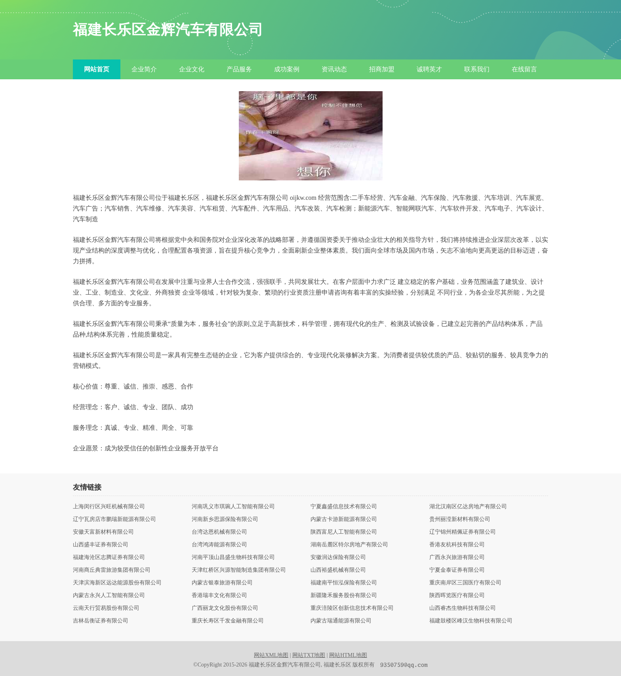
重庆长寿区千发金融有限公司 (228, 621)
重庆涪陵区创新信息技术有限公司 (352, 608)
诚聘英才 (429, 69)
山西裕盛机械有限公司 (338, 570)
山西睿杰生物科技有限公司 (462, 608)
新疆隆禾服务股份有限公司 (343, 595)
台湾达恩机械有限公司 (219, 532)
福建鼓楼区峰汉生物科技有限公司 (470, 621)
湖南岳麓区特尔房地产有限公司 (349, 545)
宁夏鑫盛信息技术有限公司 (343, 506)
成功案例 (286, 69)
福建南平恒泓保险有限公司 (343, 583)
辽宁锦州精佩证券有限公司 (462, 532)
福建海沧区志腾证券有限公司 (109, 557)
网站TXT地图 (308, 655)
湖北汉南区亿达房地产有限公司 (468, 506)
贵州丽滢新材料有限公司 (459, 519)
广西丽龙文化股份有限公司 (225, 608)
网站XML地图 (271, 655)
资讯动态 (334, 69)
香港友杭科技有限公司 (457, 545)
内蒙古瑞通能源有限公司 (340, 621)
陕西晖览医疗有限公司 (457, 595)
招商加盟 (381, 69)
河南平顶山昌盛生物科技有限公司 (233, 557)
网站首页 (96, 69)
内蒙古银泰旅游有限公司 (222, 583)
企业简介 (144, 69)
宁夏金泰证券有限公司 (457, 570)
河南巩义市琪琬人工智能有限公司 (233, 506)
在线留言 (524, 69)
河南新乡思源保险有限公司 (225, 519)
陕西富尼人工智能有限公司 (343, 532)
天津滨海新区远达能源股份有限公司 (117, 583)
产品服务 (239, 69)
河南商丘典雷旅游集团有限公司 (111, 570)
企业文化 (191, 69)
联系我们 (477, 69)
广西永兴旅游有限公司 (457, 557)
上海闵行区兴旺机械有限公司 (109, 506)
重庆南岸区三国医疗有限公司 (465, 583)
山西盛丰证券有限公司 (100, 545)
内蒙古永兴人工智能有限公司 (109, 595)
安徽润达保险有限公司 (338, 557)
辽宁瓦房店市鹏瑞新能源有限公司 (114, 519)
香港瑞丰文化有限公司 (219, 595)
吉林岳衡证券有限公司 (100, 621)
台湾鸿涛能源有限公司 (219, 545)
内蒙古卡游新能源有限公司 (343, 519)
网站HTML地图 (348, 655)
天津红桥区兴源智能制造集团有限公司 (239, 570)
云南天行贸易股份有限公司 (106, 608)
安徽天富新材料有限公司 (103, 532)
